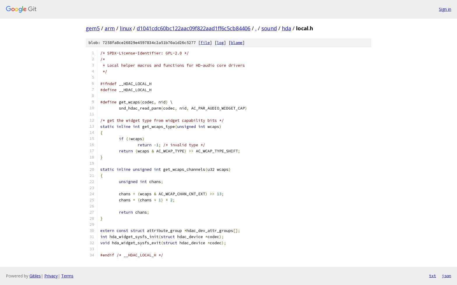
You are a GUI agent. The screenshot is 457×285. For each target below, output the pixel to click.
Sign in (445, 9)
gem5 (93, 28)
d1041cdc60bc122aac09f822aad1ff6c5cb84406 (193, 28)
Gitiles (35, 276)
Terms (67, 276)
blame (236, 42)
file (205, 42)
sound (269, 28)
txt (432, 275)
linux (126, 28)
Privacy (51, 276)
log (220, 42)
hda (286, 28)
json (446, 275)
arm (110, 28)
